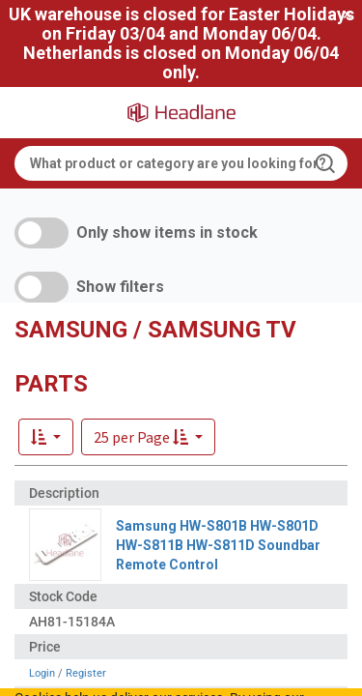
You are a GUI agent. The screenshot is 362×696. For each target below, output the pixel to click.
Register (86, 673)
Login (42, 673)
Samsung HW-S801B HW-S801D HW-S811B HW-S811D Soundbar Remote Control (218, 545)
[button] (148, 437)
